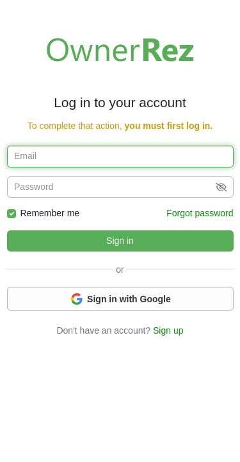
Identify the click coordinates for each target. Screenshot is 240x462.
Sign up (168, 330)
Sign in (120, 240)
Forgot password (199, 213)
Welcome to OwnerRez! (120, 49)
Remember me (50, 213)
